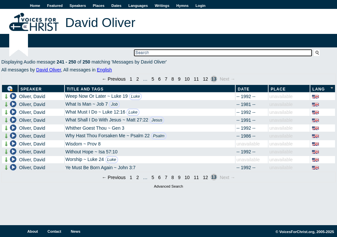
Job (114, 104)
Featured (55, 6)
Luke (135, 96)
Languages (138, 6)
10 (187, 79)
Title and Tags (85, 89)
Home (35, 6)
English (104, 69)
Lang (318, 89)
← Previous (113, 79)
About (32, 231)
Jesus (156, 120)
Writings (162, 6)
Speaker (31, 89)
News (75, 231)
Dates (116, 6)
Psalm (159, 136)
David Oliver (48, 69)
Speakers (77, 6)
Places (98, 6)
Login (200, 6)
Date (243, 89)
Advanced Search (168, 186)
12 (205, 79)
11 (196, 79)
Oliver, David (32, 96)
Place (278, 89)
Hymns (182, 6)
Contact (54, 231)
